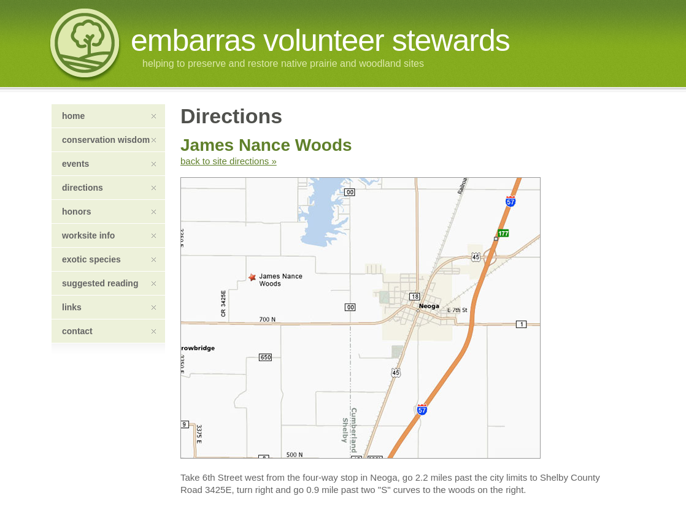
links (109, 307)
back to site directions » (228, 161)
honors (109, 211)
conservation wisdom (109, 140)
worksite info (109, 235)
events (109, 164)
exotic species (109, 259)
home (109, 116)
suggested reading (109, 283)
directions (109, 188)
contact (109, 331)
